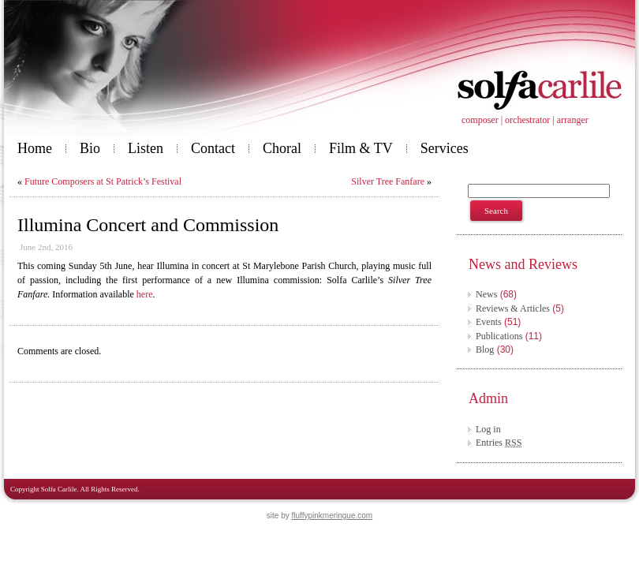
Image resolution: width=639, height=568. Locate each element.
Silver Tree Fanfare (387, 181)
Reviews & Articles (513, 308)
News (486, 294)
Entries (498, 442)
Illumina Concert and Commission (147, 225)
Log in (488, 429)
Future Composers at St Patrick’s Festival (102, 181)
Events (489, 321)
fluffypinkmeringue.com (332, 515)
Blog (485, 349)
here (144, 294)
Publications (499, 336)
